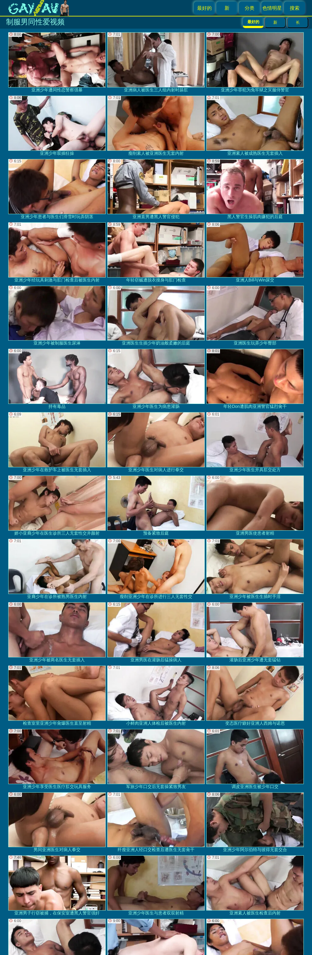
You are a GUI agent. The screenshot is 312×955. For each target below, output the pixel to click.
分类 (249, 8)
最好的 (204, 8)
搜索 (295, 8)
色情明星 (272, 8)
